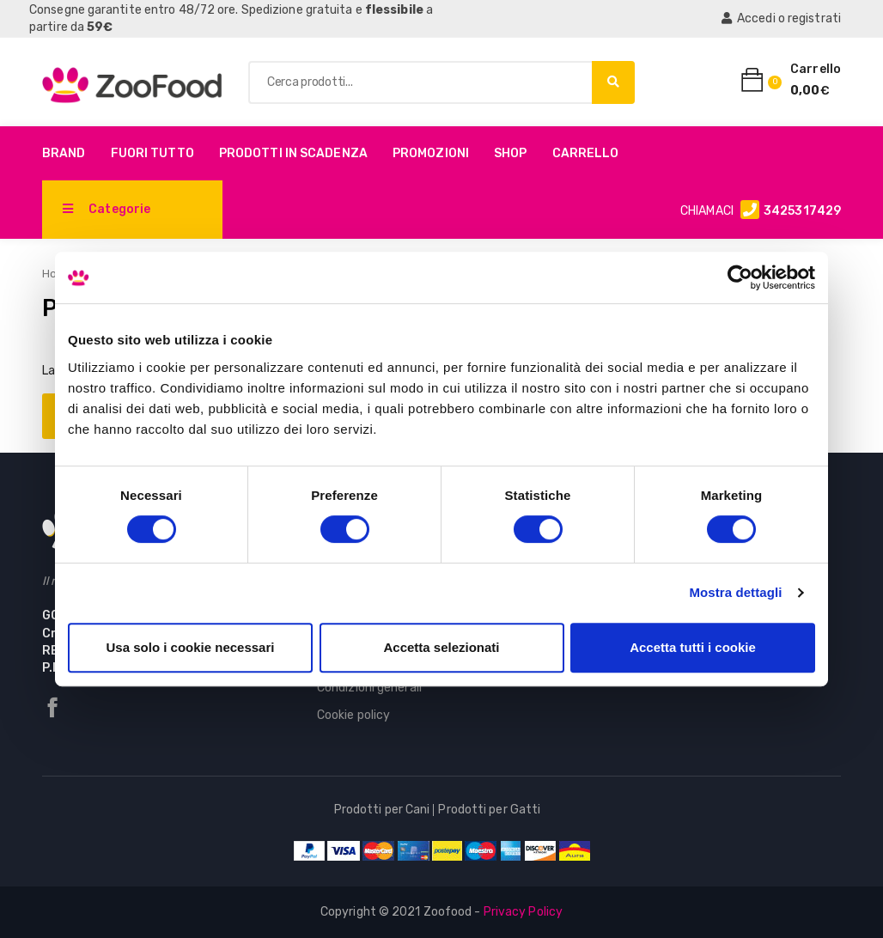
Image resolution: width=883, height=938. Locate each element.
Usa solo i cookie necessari (191, 647)
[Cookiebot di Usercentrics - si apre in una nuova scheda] (740, 277)
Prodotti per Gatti (489, 809)
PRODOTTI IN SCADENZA (293, 153)
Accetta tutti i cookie (693, 647)
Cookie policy (353, 715)
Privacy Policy (523, 911)
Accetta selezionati (441, 647)
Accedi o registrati (781, 18)
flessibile (394, 10)
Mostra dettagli (735, 592)
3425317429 (802, 211)
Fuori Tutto (152, 153)
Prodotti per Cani (382, 809)
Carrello (585, 153)
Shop (510, 153)
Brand (64, 153)
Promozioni (431, 153)
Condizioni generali (369, 687)
